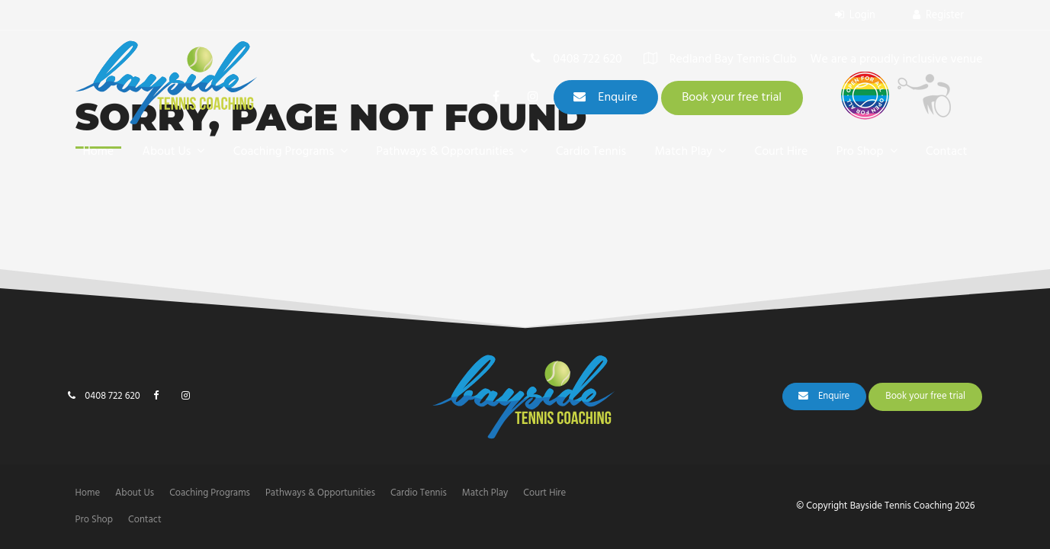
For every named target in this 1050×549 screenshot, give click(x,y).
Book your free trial (732, 98)
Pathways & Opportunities (444, 152)
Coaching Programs (283, 152)
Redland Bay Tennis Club (733, 60)
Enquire (617, 98)
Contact (946, 152)
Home (98, 152)
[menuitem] (88, 493)
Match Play (683, 152)
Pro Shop (860, 152)
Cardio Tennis (591, 152)
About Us (167, 152)
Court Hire (781, 152)
